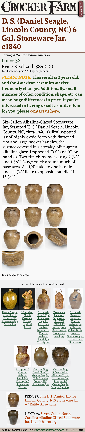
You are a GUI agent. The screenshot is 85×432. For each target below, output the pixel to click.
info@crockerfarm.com (49, 429)
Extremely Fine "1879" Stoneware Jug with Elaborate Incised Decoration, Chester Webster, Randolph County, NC (43, 327)
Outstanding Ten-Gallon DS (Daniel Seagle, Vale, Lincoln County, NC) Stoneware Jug (40, 377)
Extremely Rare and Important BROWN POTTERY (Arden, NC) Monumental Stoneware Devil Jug (59, 324)
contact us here (44, 111)
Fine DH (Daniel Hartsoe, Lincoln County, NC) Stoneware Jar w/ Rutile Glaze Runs (51, 400)
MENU (80, 9)
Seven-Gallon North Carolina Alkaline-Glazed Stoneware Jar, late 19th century (52, 418)
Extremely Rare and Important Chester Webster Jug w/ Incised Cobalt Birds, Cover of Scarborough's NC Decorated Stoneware (75, 327)
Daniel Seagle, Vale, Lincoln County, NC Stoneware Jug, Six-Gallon (10, 318)
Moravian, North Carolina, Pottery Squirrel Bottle (27, 320)
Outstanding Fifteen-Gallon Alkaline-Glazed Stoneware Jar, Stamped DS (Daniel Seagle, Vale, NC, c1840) (60, 378)
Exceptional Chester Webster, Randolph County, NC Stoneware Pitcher (22, 378)
